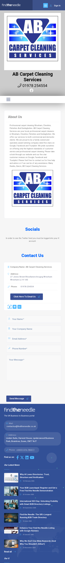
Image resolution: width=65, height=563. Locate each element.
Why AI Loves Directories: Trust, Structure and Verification (34, 476)
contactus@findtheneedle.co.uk (21, 426)
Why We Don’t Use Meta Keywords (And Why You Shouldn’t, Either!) (38, 542)
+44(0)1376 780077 (25, 450)
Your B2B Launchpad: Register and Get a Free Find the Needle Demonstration (38, 489)
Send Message (19, 398)
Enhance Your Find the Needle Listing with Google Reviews (37, 529)
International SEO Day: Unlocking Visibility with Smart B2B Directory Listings (39, 502)
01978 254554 (32, 85)
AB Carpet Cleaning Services (32, 76)
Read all (10, 551)
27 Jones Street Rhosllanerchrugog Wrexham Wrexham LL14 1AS (31, 278)
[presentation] (25, 388)
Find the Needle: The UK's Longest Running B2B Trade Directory (35, 516)
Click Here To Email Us (27, 296)
